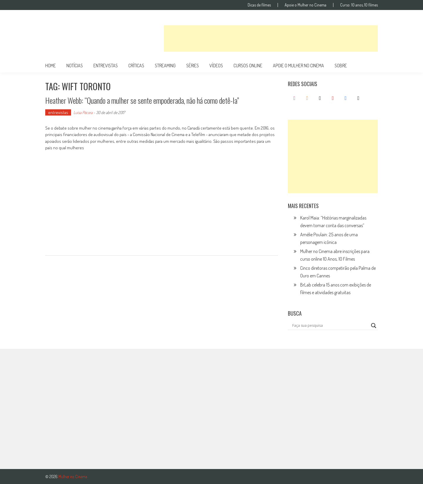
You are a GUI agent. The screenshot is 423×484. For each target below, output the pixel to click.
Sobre (341, 65)
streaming (165, 65)
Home (50, 65)
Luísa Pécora (83, 112)
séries (192, 65)
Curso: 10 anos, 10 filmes (359, 5)
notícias (74, 65)
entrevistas (105, 65)
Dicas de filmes (259, 5)
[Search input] (330, 325)
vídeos (216, 65)
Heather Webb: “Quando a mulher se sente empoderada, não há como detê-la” (142, 100)
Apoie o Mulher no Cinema (305, 5)
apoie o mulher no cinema (298, 65)
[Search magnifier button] (374, 325)
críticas (136, 65)
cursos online (248, 65)
